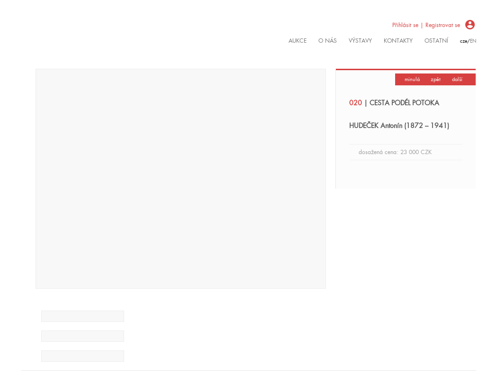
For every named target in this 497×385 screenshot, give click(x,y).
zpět (436, 79)
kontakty (398, 41)
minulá (412, 79)
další (457, 79)
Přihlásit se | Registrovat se (426, 25)
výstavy (360, 41)
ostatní (436, 41)
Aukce (298, 41)
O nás (327, 41)
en (473, 41)
